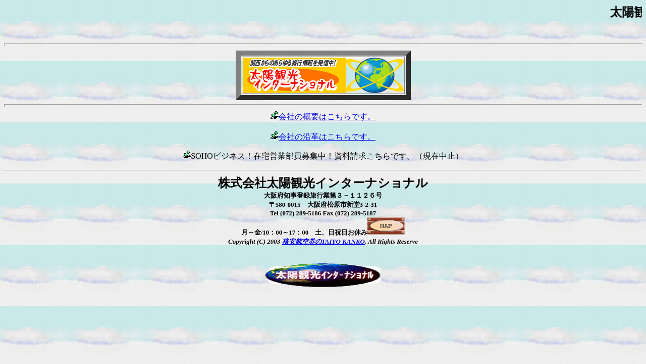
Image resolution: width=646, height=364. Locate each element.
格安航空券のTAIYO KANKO (323, 241)
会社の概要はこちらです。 (327, 116)
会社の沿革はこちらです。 (323, 136)
